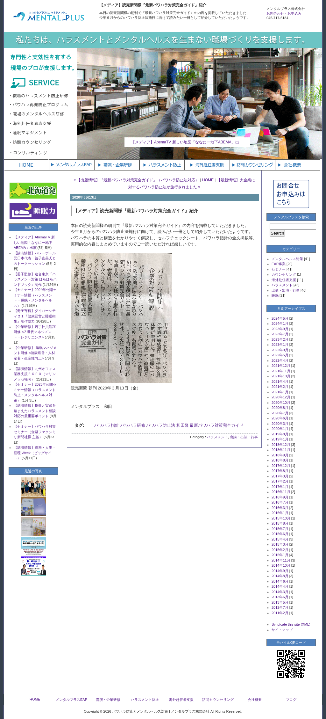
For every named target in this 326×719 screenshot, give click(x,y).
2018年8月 (280, 460)
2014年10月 (281, 565)
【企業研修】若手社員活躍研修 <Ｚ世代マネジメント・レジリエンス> (35, 332)
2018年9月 (280, 455)
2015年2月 (280, 550)
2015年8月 (280, 523)
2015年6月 (280, 534)
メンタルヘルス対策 (287, 259)
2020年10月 (281, 402)
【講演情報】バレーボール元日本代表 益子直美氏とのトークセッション (35, 258)
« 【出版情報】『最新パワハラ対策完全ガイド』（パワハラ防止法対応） (136, 180)
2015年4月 (280, 539)
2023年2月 (280, 339)
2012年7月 (280, 607)
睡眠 (275, 295)
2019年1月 (280, 439)
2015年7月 (280, 529)
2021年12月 (281, 365)
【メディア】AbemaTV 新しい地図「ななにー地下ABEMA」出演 (34, 242)
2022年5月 (280, 355)
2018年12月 (281, 445)
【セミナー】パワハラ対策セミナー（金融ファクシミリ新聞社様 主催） (35, 432)
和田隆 (182, 425)
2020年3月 (280, 423)
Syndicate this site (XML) (291, 624)
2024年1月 (280, 323)
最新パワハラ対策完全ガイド (217, 425)
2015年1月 (280, 555)
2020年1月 (280, 429)
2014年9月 (280, 571)
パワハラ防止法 (160, 425)
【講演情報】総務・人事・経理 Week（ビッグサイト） (35, 453)
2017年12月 (281, 466)
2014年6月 (280, 581)
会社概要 (255, 699)
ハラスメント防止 (145, 699)
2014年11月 (281, 560)
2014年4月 (280, 586)
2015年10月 (281, 518)
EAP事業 (279, 264)
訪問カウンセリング (218, 699)
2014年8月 (280, 576)
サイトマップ (282, 630)
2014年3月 (280, 592)
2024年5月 (280, 318)
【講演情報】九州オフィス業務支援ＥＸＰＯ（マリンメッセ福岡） (35, 374)
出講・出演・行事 (244, 437)
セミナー (279, 269)
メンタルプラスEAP (71, 699)
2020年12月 (281, 397)
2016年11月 (281, 492)
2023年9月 (280, 329)
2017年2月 (280, 481)
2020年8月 (280, 408)
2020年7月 (280, 413)
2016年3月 (280, 508)
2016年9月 (280, 497)
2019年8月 (280, 434)
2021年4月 (280, 381)
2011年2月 (280, 613)
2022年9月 (280, 350)
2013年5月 (280, 602)
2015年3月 (280, 544)
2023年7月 (280, 334)
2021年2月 (280, 387)
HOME (208, 180)
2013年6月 (280, 597)
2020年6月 (280, 418)
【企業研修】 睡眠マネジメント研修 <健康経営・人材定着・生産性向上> (35, 353)
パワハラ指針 (106, 425)
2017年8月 (280, 471)
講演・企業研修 (108, 699)
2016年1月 (280, 513)
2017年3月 (280, 476)
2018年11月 (281, 450)
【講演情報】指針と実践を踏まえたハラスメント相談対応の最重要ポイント (35, 410)
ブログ (291, 699)
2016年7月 (280, 502)
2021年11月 (281, 371)
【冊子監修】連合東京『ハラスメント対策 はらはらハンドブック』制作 (35, 279)
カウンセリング (284, 274)
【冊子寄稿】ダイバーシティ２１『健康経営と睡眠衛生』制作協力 (35, 316)
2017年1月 (280, 487)
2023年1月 (280, 344)
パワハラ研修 (132, 425)
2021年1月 (280, 392)
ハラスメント (217, 437)
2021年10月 (281, 376)
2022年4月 (280, 360)
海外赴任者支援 (284, 280)
